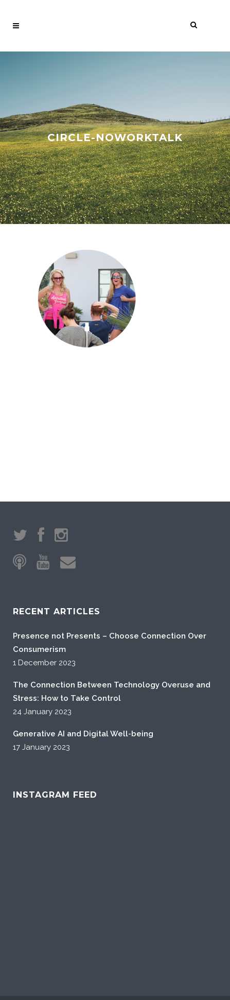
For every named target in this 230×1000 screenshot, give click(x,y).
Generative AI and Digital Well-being (83, 645)
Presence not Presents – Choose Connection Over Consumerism (109, 554)
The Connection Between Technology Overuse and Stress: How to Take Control (111, 603)
